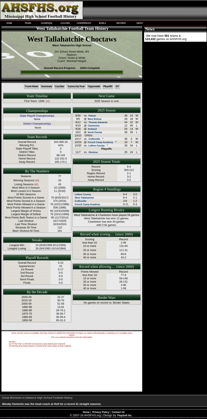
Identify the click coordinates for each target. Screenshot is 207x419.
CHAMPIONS (46, 23)
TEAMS (28, 23)
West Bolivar (95, 119)
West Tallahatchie (84, 197)
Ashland (92, 129)
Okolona (92, 152)
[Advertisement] (175, 70)
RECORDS (121, 23)
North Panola (95, 132)
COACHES (65, 23)
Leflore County (96, 145)
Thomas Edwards (97, 122)
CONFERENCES (84, 23)
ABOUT (139, 23)
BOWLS (102, 23)
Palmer (92, 115)
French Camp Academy (100, 142)
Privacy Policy (101, 412)
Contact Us (118, 412)
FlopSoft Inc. (124, 415)
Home (86, 412)
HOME (9, 23)
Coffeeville (94, 139)
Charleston (94, 125)
